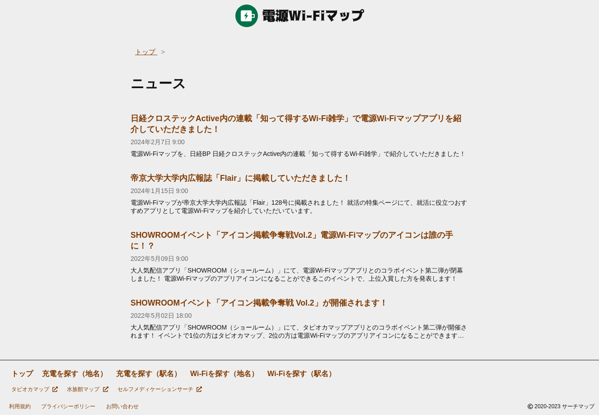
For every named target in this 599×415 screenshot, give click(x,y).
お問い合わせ (122, 406)
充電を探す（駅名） (148, 373)
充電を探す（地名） (74, 373)
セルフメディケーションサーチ (159, 389)
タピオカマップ (34, 389)
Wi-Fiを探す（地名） (224, 373)
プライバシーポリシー (68, 406)
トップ (22, 373)
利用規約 (20, 406)
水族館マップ (87, 389)
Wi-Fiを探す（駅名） (301, 373)
